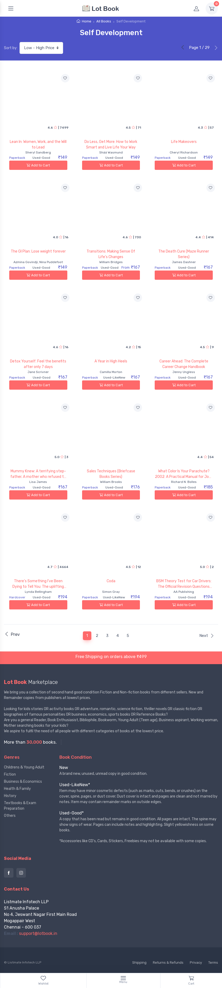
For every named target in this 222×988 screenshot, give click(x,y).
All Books (103, 21)
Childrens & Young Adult (24, 767)
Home (86, 21)
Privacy (196, 962)
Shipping (139, 962)
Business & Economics (23, 781)
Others (10, 815)
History (10, 796)
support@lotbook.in (38, 933)
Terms (213, 962)
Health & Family (17, 788)
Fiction (10, 774)
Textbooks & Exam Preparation (20, 806)
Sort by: (10, 48)
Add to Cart (38, 165)
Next (206, 635)
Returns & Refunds (168, 962)
